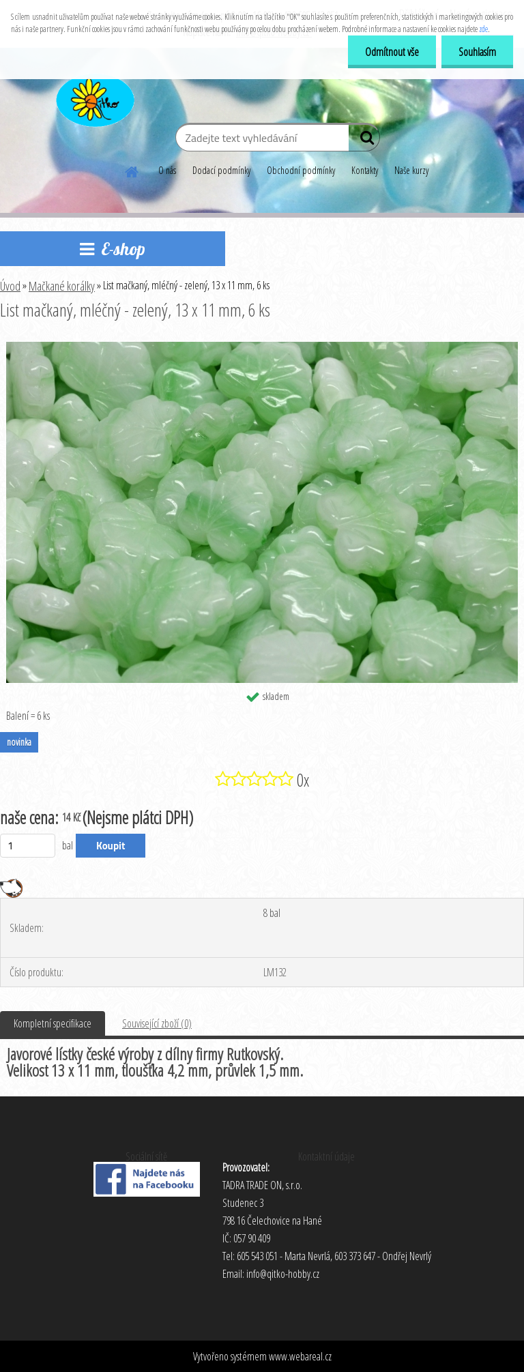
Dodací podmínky (221, 170)
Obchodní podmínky (301, 170)
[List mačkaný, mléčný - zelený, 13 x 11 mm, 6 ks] (262, 347)
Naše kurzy (411, 170)
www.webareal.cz (300, 1356)
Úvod (10, 286)
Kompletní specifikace (52, 1023)
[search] (364, 140)
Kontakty (364, 170)
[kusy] (27, 846)
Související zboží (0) (157, 1023)
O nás (167, 170)
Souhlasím (477, 51)
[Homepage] (132, 170)
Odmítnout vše (392, 51)
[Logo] (94, 98)
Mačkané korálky (62, 286)
